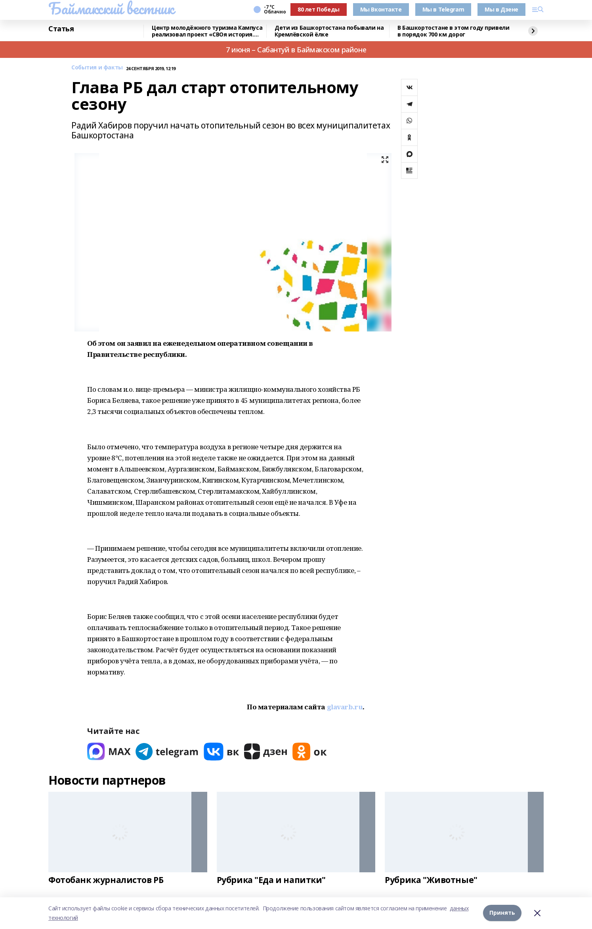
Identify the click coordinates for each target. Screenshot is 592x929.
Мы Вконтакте (381, 9)
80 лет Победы (319, 9)
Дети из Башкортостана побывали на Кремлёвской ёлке (329, 31)
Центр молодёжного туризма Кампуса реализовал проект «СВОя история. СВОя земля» (207, 31)
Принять (502, 913)
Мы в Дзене (501, 9)
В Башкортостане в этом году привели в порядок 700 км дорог (453, 31)
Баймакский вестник (111, 8)
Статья (61, 29)
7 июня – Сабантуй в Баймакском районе (296, 49)
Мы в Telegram (443, 9)
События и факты (97, 67)
